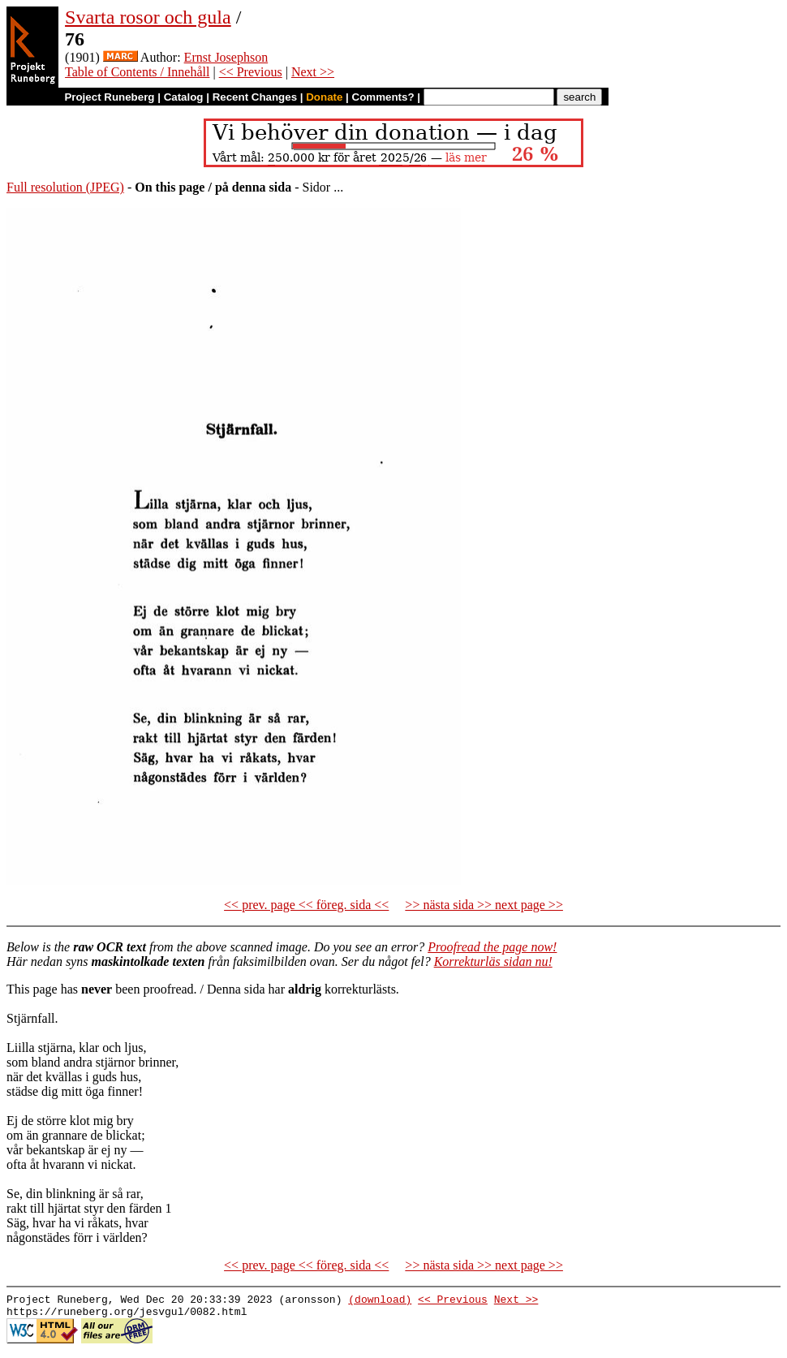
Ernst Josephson (226, 57)
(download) (379, 1301)
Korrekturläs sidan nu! (493, 961)
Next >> (312, 72)
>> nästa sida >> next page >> (484, 905)
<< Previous (250, 72)
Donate (324, 97)
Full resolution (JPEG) (65, 187)
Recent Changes (255, 97)
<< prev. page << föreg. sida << (306, 905)
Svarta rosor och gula (148, 17)
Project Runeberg (109, 97)
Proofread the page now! (492, 947)
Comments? (383, 97)
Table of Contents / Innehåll (137, 72)
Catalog (184, 97)
